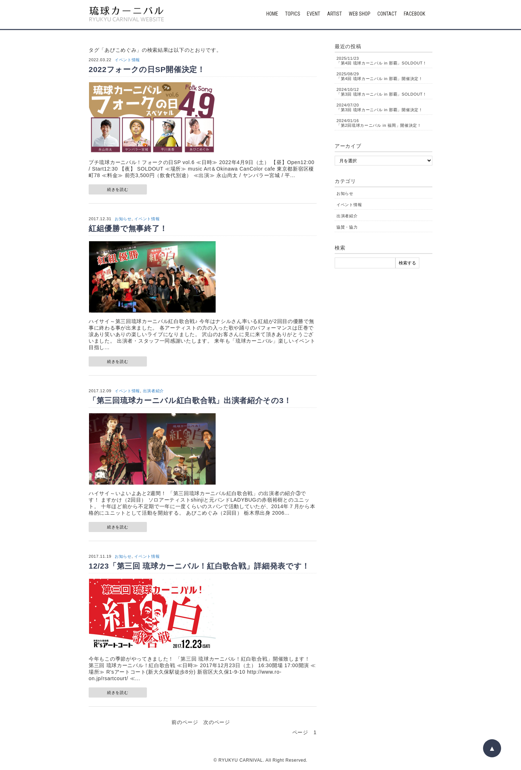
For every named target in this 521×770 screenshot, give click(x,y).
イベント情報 (127, 60)
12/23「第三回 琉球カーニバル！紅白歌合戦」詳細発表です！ (199, 566)
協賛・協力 (347, 227)
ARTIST (334, 14)
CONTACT (387, 14)
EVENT (313, 14)
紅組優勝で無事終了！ (128, 228)
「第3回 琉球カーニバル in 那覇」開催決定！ (379, 107)
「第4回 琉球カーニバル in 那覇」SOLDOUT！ (381, 60)
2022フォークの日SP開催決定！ (147, 69)
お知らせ (123, 219)
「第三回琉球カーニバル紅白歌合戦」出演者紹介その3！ (190, 400)
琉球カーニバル (127, 14)
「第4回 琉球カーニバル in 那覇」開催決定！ (379, 76)
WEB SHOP (359, 14)
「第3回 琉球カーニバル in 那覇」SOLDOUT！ (381, 91)
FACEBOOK (414, 14)
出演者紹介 (153, 391)
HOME (272, 14)
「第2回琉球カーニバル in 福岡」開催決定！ (379, 122)
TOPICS (292, 14)
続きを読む (117, 189)
